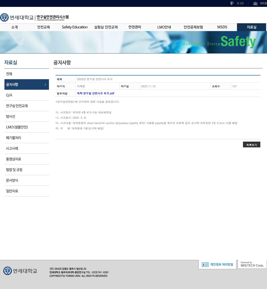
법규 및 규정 (26, 169)
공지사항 (26, 84)
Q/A (26, 95)
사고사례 (26, 148)
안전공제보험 (193, 27)
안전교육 (43, 27)
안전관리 (135, 27)
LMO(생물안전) (26, 127)
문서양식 (26, 180)
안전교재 (26, 106)
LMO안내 (164, 27)
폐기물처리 (26, 138)
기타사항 (26, 191)
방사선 (26, 116)
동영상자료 (26, 159)
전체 (26, 74)
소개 (14, 27)
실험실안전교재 (105, 27)
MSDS (222, 27)
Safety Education (74, 27)
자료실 (251, 27)
